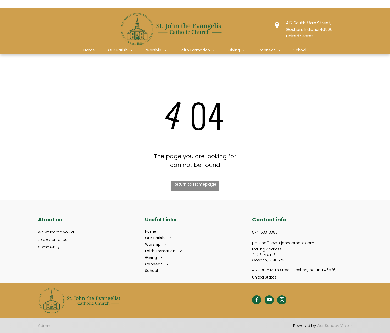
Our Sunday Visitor (334, 325)
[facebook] (256, 300)
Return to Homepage (195, 184)
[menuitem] (89, 50)
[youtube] (269, 300)
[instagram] (281, 300)
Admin (44, 325)
